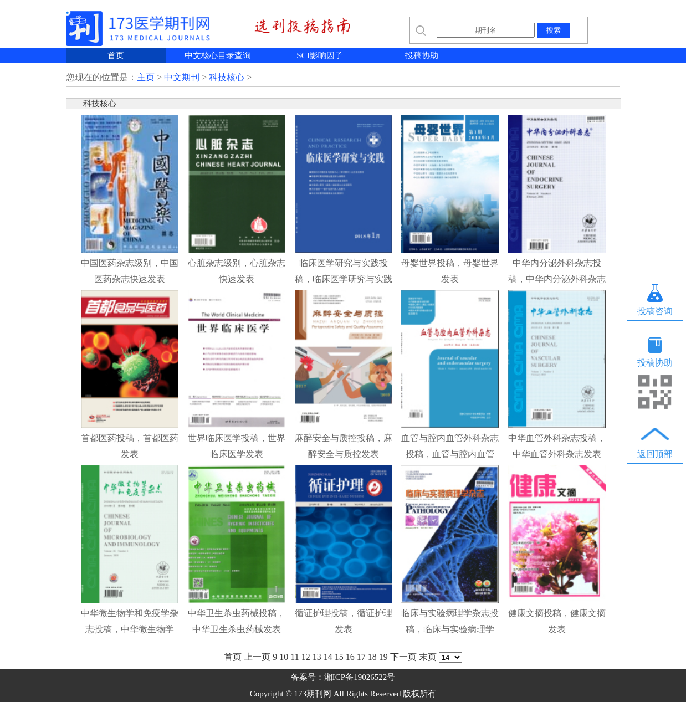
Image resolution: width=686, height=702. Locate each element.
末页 (428, 657)
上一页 (257, 657)
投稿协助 (421, 55)
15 (339, 657)
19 (383, 657)
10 (283, 657)
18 (372, 657)
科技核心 (226, 77)
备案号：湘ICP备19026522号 (343, 677)
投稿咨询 (655, 311)
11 (294, 657)
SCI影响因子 (319, 55)
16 (350, 657)
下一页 (403, 657)
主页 (146, 77)
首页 (115, 55)
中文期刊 (181, 77)
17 (361, 657)
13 (317, 657)
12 (305, 657)
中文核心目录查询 (218, 55)
